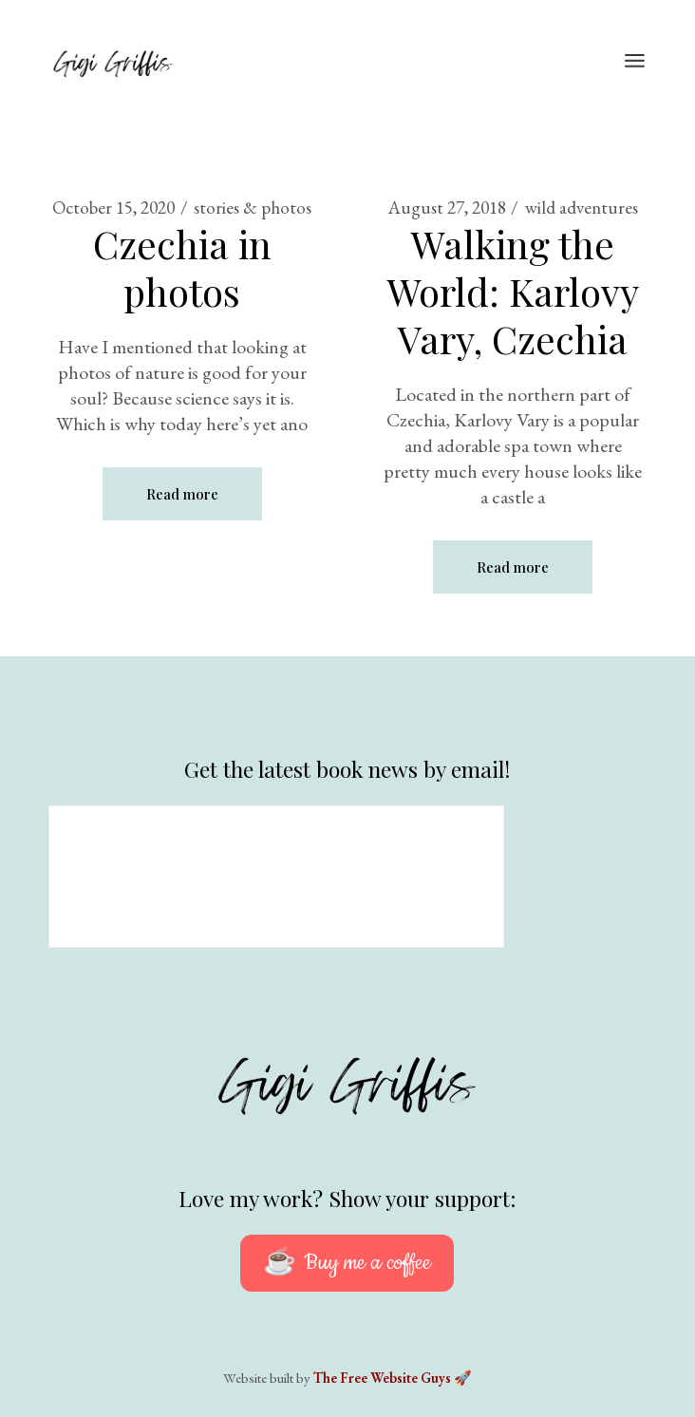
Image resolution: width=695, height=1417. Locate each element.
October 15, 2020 (113, 207)
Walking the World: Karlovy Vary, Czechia (513, 291)
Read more (182, 493)
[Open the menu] (635, 61)
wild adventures (581, 207)
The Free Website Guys (382, 1378)
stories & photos (252, 207)
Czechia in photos (182, 267)
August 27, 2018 (447, 207)
